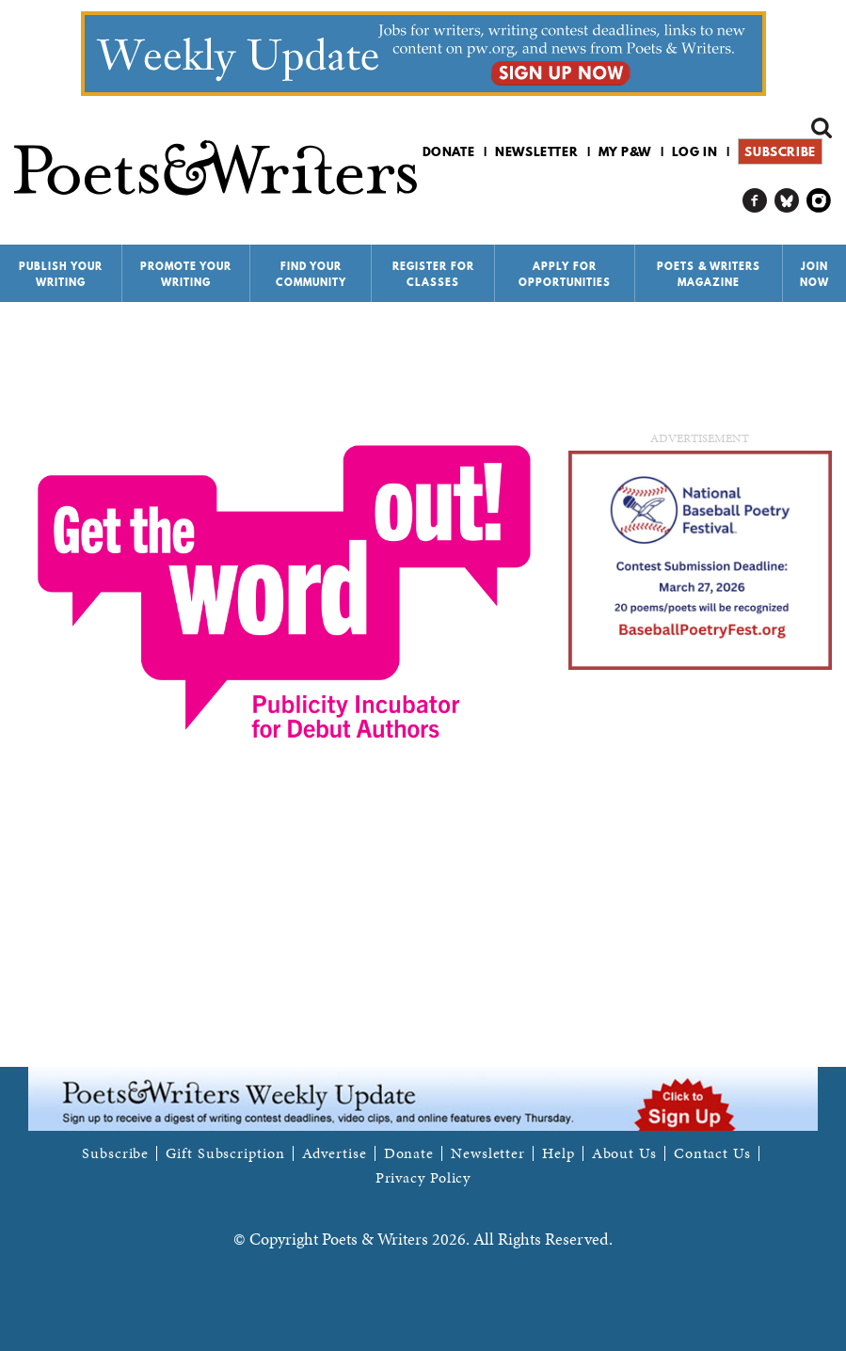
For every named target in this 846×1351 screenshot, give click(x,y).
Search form (821, 128)
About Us (624, 1153)
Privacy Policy (423, 1177)
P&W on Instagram (819, 201)
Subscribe (779, 151)
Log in (695, 151)
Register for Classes (433, 274)
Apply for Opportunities (565, 274)
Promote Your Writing (185, 274)
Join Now (814, 274)
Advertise (334, 1153)
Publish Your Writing (61, 274)
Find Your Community (311, 274)
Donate (449, 151)
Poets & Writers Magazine (708, 274)
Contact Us (712, 1153)
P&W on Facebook (755, 201)
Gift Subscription (225, 1153)
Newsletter (536, 151)
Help (558, 1153)
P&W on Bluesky (787, 201)
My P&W (625, 151)
